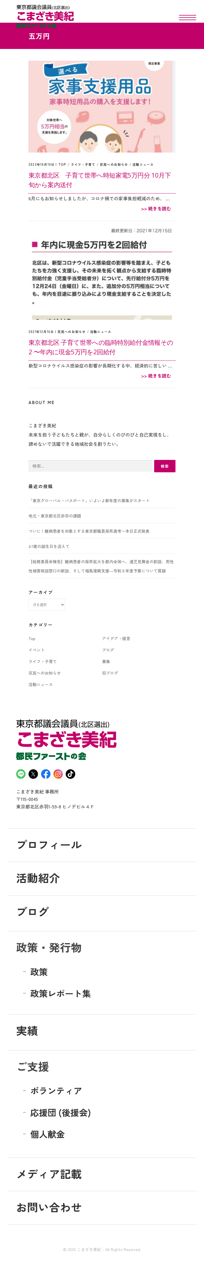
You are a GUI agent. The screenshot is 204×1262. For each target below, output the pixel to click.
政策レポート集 (60, 993)
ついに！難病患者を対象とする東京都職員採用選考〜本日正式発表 (89, 531)
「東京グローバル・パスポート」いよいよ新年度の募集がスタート (89, 500)
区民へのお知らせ (114, 164)
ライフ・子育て (83, 164)
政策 (39, 971)
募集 (106, 661)
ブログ (108, 650)
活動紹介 (38, 878)
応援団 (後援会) (60, 1112)
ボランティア (56, 1090)
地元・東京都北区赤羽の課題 (55, 516)
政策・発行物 (49, 947)
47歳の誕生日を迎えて (49, 546)
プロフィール (49, 844)
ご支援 (32, 1066)
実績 (27, 1030)
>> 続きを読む (156, 208)
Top (62, 164)
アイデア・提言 (116, 638)
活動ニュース (143, 164)
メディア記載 (49, 1173)
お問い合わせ (49, 1207)
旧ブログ (110, 673)
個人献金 (47, 1134)
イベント (37, 650)
